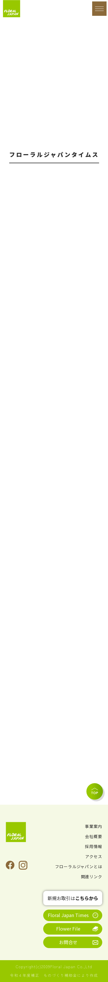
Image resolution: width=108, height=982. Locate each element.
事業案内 (93, 826)
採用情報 (93, 846)
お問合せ (68, 942)
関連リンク (92, 876)
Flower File (68, 928)
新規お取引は (73, 898)
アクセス (93, 856)
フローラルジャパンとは (78, 866)
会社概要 (93, 836)
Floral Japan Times (68, 915)
